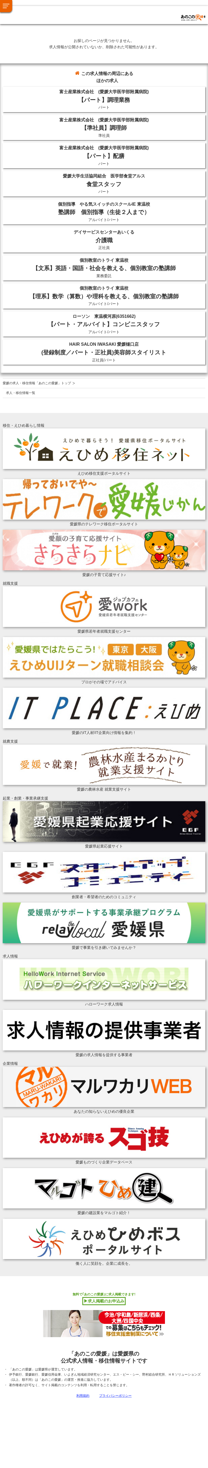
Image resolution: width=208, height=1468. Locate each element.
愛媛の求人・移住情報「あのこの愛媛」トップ (37, 383)
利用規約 (82, 1396)
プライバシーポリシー (115, 1396)
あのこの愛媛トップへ (34, 11)
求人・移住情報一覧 (20, 393)
